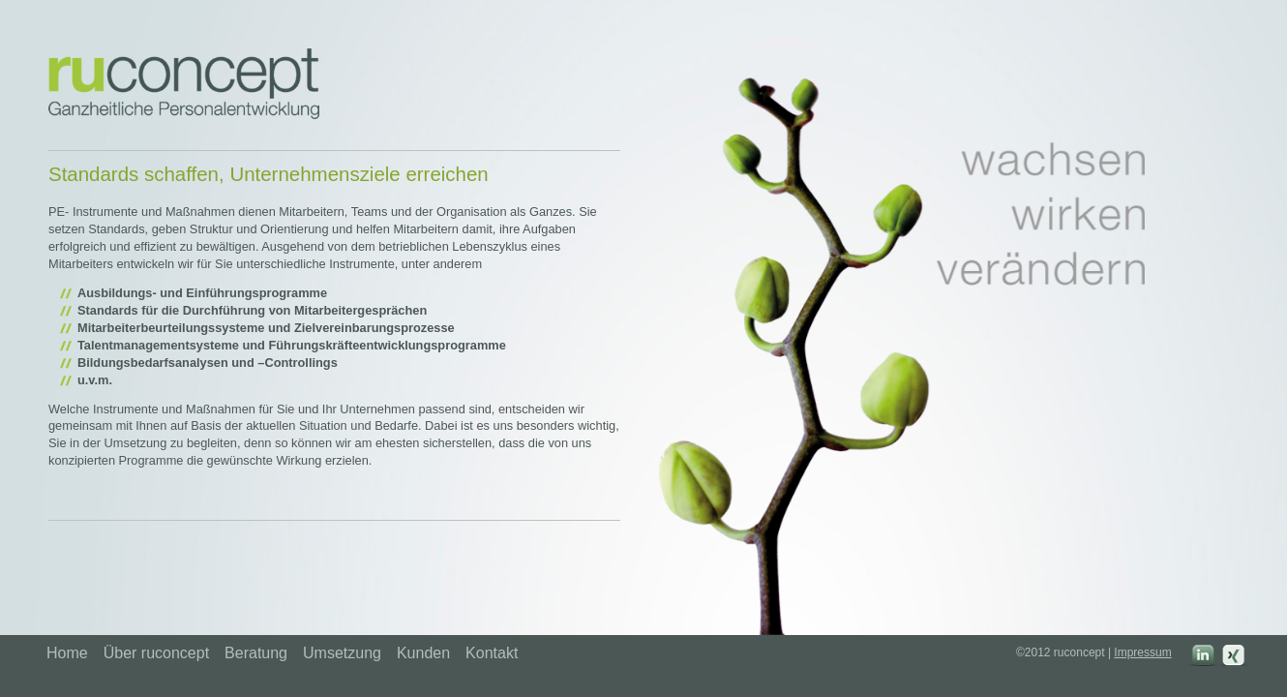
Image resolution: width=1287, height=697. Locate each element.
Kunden (423, 653)
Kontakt (491, 653)
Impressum (1142, 652)
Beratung (255, 653)
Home (67, 653)
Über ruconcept (156, 653)
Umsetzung (342, 653)
